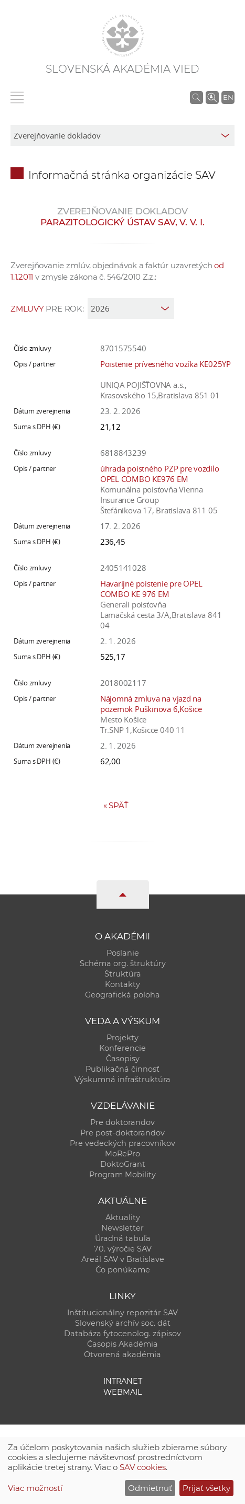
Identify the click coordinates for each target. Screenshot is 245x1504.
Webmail (122, 1392)
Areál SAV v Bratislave (122, 1259)
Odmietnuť (150, 1488)
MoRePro (122, 1153)
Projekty (122, 1037)
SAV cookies (143, 1467)
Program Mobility (122, 1174)
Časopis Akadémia (122, 1344)
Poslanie (122, 953)
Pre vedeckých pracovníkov (122, 1143)
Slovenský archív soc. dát (123, 1323)
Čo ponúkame (122, 1270)
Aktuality (122, 1217)
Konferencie (122, 1048)
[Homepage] (123, 35)
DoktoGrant (122, 1164)
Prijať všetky (206, 1488)
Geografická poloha (122, 995)
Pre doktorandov (122, 1122)
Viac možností (35, 1488)
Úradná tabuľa (123, 1238)
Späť (116, 805)
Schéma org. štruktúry (123, 963)
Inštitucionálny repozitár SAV (122, 1312)
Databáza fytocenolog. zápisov (122, 1333)
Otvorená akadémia (122, 1354)
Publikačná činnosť (122, 1069)
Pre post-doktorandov (122, 1133)
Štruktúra (122, 974)
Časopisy (123, 1058)
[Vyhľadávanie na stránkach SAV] (196, 97)
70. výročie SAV (123, 1249)
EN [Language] (228, 97)
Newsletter (122, 1228)
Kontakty (122, 984)
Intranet (122, 1381)
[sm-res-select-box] (122, 135)
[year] (131, 308)
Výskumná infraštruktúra (122, 1079)
